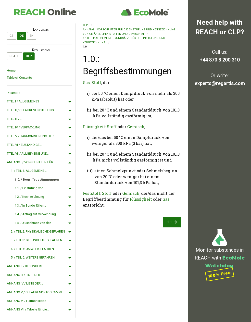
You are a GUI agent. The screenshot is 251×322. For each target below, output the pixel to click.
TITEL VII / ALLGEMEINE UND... (28, 153)
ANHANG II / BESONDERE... (26, 266)
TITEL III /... (14, 119)
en (32, 35)
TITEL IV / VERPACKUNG (23, 127)
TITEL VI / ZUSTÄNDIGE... (24, 145)
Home (11, 70)
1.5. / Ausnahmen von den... (34, 223)
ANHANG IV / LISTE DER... (25, 283)
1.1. (172, 222)
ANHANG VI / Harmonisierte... (27, 301)
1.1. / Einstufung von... (30, 188)
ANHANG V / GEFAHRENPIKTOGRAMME (35, 292)
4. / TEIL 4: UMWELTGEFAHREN (32, 249)
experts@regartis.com (220, 83)
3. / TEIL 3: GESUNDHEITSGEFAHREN (36, 240)
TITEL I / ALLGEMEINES (23, 101)
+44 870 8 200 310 (220, 60)
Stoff (96, 82)
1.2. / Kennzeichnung (29, 196)
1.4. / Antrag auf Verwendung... (36, 214)
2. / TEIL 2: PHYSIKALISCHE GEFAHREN (38, 231)
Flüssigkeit (94, 126)
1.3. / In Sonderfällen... (30, 205)
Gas (86, 82)
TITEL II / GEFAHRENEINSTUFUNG (30, 110)
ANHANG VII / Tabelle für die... (28, 309)
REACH (44, 12)
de (22, 35)
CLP (29, 56)
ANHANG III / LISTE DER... (24, 275)
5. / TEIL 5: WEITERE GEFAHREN (33, 257)
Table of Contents (19, 77)
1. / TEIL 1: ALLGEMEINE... (29, 171)
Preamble (13, 93)
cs (11, 35)
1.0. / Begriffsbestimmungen (37, 179)
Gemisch (135, 126)
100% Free (219, 274)
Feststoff (91, 193)
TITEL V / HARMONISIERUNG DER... (31, 136)
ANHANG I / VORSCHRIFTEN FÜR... (31, 162)
